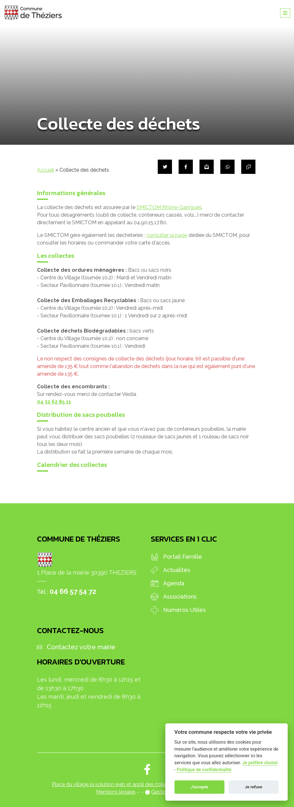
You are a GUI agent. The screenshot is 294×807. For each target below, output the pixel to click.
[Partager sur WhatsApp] (227, 167)
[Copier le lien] (248, 167)
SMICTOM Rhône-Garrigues (169, 207)
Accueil (45, 170)
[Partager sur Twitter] (165, 167)
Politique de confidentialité (204, 769)
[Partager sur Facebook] (186, 167)
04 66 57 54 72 (73, 591)
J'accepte (199, 787)
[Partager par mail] (206, 167)
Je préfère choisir (260, 763)
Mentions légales (116, 792)
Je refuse (253, 787)
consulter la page (167, 235)
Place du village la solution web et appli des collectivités (117, 784)
